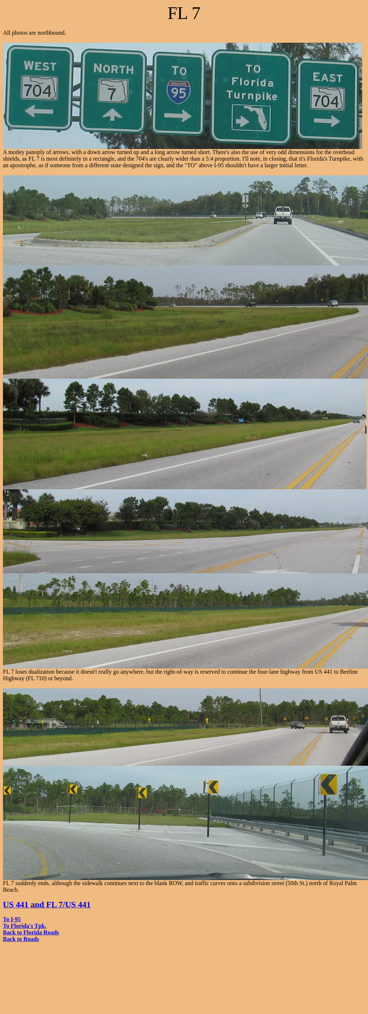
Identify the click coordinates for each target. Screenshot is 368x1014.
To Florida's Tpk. (24, 926)
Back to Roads (21, 939)
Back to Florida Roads (31, 932)
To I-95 (12, 919)
